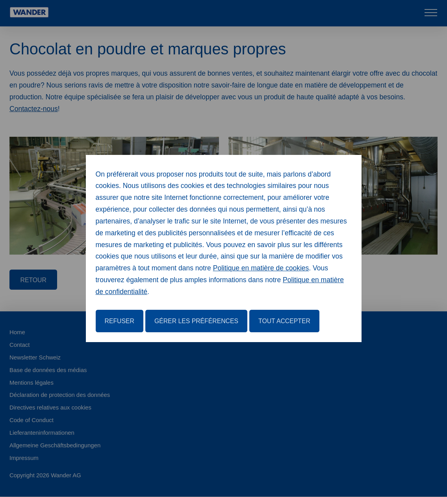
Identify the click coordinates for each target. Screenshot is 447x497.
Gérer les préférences (196, 321)
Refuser (119, 321)
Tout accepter (284, 321)
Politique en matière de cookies (261, 268)
